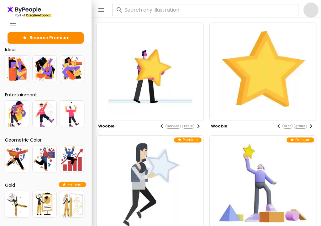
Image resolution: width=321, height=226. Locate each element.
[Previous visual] (162, 126)
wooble (106, 126)
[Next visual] (198, 126)
